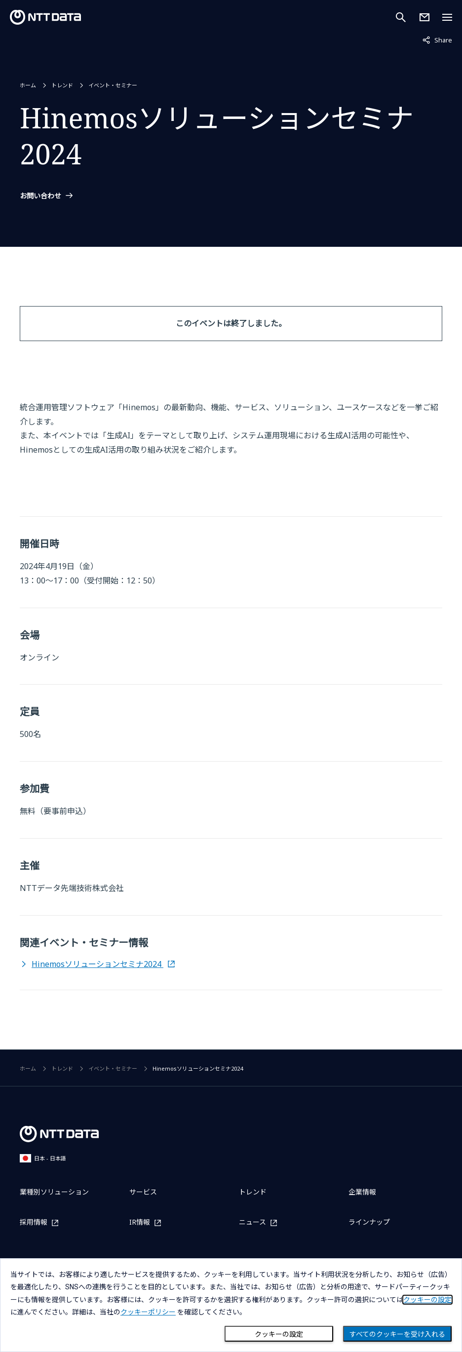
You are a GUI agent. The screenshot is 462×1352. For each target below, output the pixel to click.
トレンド (62, 85)
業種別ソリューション (54, 1192)
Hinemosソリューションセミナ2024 (97, 964)
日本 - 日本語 (43, 1158)
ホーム (28, 85)
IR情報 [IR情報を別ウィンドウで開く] (139, 1222)
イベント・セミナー (112, 85)
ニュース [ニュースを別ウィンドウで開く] (252, 1222)
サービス (143, 1192)
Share (437, 39)
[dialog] (231, 1305)
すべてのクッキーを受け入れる (397, 1334)
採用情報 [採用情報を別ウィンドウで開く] (33, 1222)
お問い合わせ (40, 196)
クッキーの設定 (279, 1334)
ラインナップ (369, 1222)
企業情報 (362, 1192)
